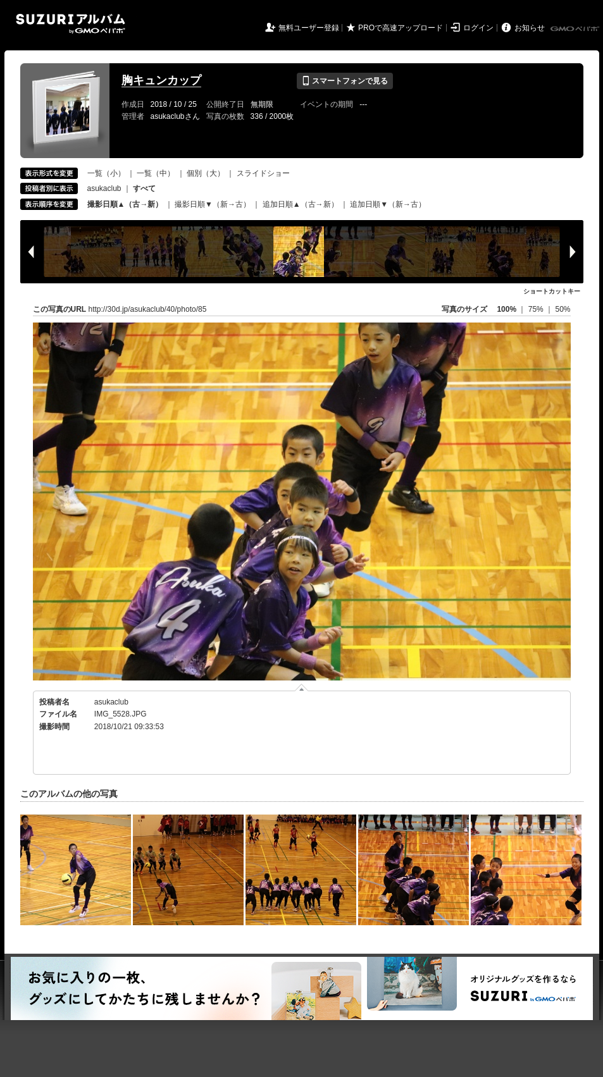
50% (562, 309)
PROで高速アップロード (400, 27)
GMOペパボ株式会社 (575, 29)
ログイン (478, 27)
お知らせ (529, 27)
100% (506, 309)
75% (536, 309)
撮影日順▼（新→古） (213, 204)
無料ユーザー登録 (308, 27)
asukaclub (104, 188)
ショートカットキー (551, 291)
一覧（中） (156, 173)
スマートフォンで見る (344, 81)
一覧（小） (106, 173)
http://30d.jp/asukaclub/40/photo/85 (148, 309)
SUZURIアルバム (70, 23)
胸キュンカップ (161, 80)
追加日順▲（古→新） (301, 204)
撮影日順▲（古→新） (125, 204)
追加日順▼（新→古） (388, 204)
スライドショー (263, 173)
